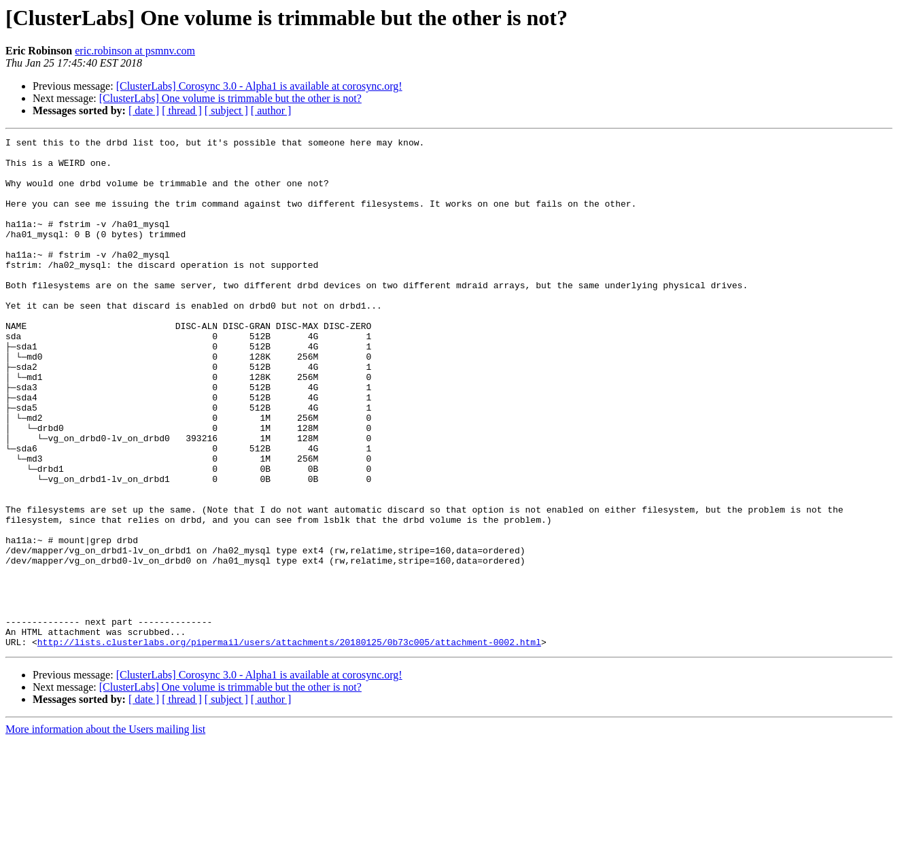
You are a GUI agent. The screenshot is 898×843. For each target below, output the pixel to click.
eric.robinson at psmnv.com (135, 50)
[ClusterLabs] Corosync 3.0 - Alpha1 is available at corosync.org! (259, 86)
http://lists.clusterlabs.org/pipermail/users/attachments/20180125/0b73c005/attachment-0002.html (289, 744)
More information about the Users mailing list (105, 831)
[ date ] (143, 110)
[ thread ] (182, 110)
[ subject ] (226, 110)
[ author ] (271, 110)
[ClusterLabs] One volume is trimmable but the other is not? (230, 98)
